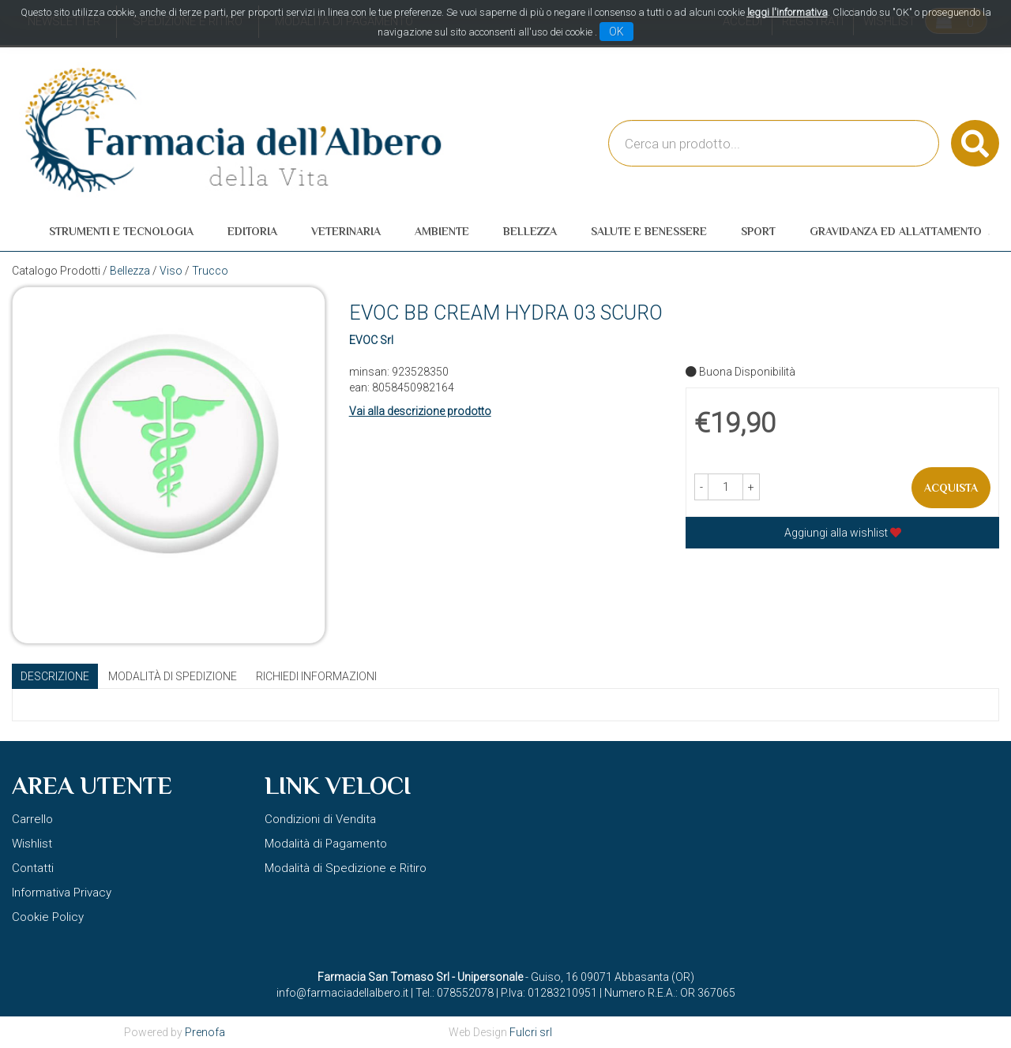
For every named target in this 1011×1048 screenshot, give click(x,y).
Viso (171, 270)
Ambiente (442, 231)
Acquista (951, 487)
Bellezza (530, 231)
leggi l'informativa (787, 12)
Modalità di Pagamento (326, 844)
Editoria (252, 231)
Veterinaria (346, 231)
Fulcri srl (530, 1032)
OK (616, 31)
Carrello (32, 819)
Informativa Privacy (61, 892)
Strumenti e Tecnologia (121, 231)
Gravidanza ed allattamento (896, 231)
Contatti (33, 868)
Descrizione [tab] (55, 676)
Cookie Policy (48, 917)
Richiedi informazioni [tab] (316, 676)
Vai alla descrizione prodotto (420, 411)
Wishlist (32, 844)
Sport (758, 231)
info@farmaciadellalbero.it (342, 992)
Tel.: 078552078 (454, 992)
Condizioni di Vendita (320, 819)
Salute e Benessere (649, 231)
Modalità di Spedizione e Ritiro (346, 868)
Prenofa (205, 1032)
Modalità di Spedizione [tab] (172, 676)
